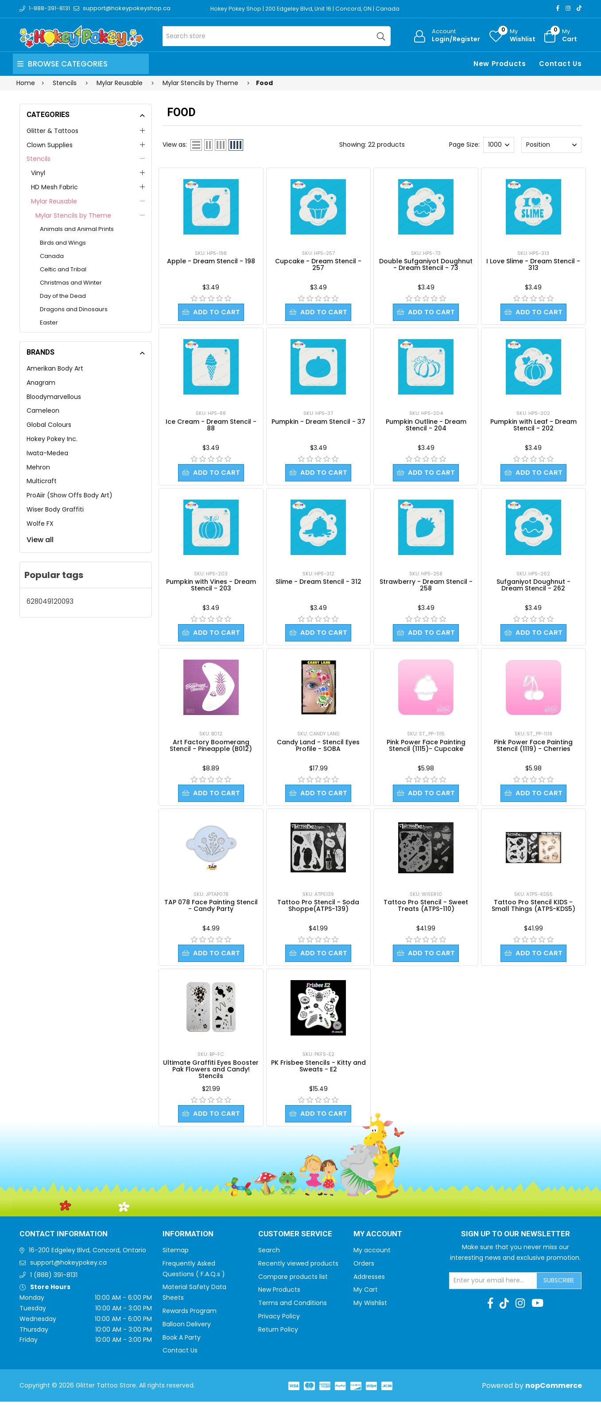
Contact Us (560, 63)
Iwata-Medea (47, 453)
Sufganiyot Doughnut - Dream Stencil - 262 (533, 586)
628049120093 (50, 601)
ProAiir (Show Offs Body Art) (69, 495)
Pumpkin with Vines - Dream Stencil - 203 (211, 586)
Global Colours (49, 424)
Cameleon (43, 410)
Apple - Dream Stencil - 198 (211, 261)
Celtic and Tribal (63, 269)
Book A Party (182, 1342)
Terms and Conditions (292, 1308)
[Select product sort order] (551, 145)
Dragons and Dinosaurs (74, 309)
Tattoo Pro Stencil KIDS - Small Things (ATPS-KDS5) (533, 909)
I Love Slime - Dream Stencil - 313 (533, 264)
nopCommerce (553, 1391)
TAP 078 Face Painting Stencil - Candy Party (211, 909)
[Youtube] (537, 1308)
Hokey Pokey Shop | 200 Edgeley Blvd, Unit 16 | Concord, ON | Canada (308, 8)
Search (269, 1255)
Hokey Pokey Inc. (52, 438)
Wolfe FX (40, 523)
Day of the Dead (63, 296)
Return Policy (278, 1334)
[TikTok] (579, 8)
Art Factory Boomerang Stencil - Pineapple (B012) (211, 748)
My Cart (365, 1294)
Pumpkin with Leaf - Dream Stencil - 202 (533, 426)
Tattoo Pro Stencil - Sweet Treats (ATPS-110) (426, 909)
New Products (499, 63)
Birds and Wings (63, 242)
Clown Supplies (50, 145)
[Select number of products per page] (498, 145)
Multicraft (42, 481)
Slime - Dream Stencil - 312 (318, 583)
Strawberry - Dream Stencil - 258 (426, 586)
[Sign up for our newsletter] (493, 1286)
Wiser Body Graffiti (55, 509)
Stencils (38, 158)
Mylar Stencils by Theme (73, 215)
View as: (175, 144)
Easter (49, 322)
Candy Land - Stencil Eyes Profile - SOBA (318, 748)
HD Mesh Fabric (54, 187)
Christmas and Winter (71, 282)
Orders (363, 1268)
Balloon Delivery (187, 1329)
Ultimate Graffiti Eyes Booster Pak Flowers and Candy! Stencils (211, 1074)
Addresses (369, 1282)
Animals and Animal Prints (77, 229)
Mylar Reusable (54, 201)
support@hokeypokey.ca (68, 1267)
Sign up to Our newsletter (515, 1239)
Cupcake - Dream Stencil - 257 (318, 264)
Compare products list (293, 1282)
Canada (52, 256)
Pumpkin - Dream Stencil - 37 (318, 422)
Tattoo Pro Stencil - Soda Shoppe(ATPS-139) (318, 909)
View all (40, 540)
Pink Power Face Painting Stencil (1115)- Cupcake (426, 748)
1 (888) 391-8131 (54, 1280)
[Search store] (277, 36)
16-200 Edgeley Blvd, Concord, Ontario (87, 1255)
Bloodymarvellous (54, 396)
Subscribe (558, 1285)
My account (372, 1255)
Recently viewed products (298, 1268)
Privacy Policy (279, 1321)
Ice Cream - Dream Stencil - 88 (211, 426)
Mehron (38, 467)
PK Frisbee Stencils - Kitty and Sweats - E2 (318, 1070)
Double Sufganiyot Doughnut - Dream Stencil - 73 (426, 264)
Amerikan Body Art (55, 368)
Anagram (41, 382)
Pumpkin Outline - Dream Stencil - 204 (426, 426)
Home (25, 82)
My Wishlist (370, 1308)
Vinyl (38, 172)
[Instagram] (568, 8)
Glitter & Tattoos (52, 130)
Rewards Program (190, 1316)
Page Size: (464, 144)
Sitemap (176, 1255)
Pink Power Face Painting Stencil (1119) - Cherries (533, 748)
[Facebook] (557, 8)
